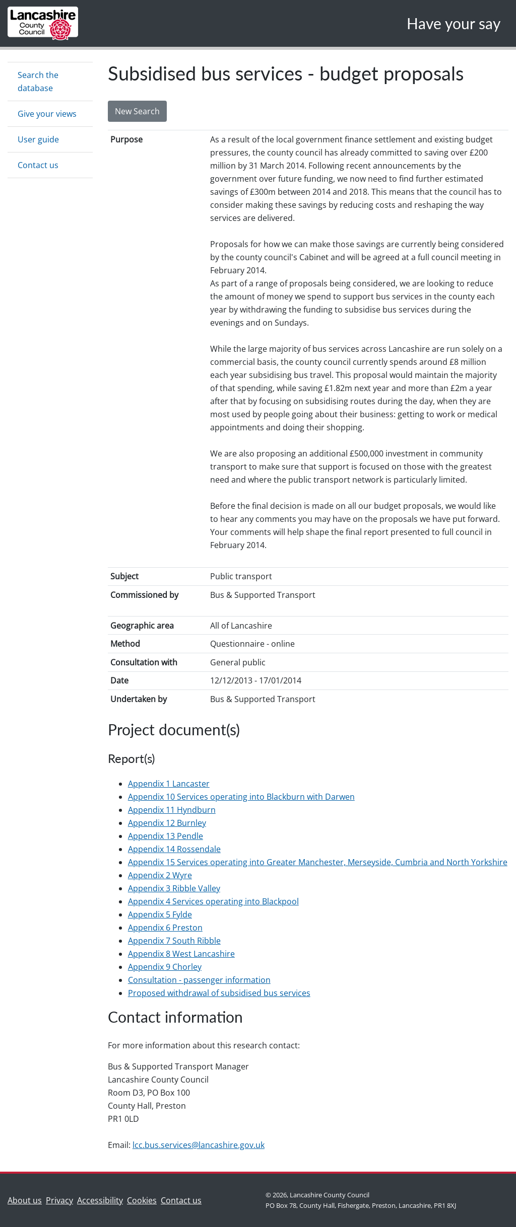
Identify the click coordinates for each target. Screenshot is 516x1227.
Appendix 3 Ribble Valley (174, 888)
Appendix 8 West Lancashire (181, 953)
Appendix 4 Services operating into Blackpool (213, 901)
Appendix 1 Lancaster (169, 783)
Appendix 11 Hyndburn (172, 809)
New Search (137, 111)
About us (27, 1199)
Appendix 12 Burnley (167, 822)
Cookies (142, 1200)
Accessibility (100, 1200)
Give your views (47, 113)
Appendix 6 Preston (165, 927)
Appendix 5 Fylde (160, 914)
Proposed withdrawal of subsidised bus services (219, 993)
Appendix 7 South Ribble (174, 940)
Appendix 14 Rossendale (174, 849)
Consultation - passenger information (199, 979)
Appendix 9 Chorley (165, 966)
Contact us (38, 165)
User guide (38, 139)
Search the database (38, 81)
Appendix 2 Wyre (160, 875)
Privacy (59, 1200)
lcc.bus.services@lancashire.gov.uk (199, 1145)
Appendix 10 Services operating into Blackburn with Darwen (241, 796)
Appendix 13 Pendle (165, 835)
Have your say (453, 23)
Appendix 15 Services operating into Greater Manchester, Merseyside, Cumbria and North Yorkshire (317, 862)
